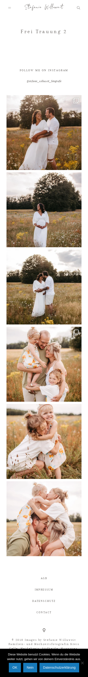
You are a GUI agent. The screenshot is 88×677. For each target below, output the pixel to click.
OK (15, 667)
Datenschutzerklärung (59, 667)
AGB (44, 578)
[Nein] (82, 663)
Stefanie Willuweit (44, 8)
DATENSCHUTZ (43, 601)
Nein (30, 667)
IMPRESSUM (44, 589)
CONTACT (44, 612)
